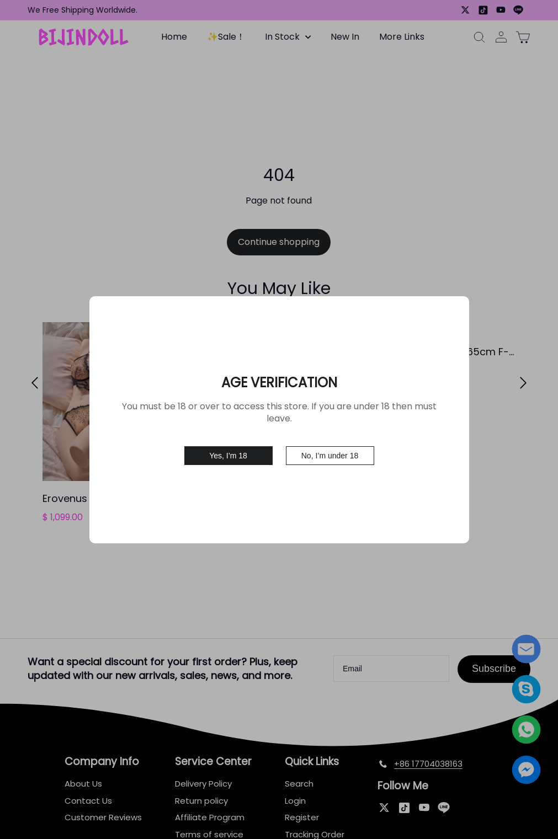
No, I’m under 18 (330, 455)
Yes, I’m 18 (228, 455)
